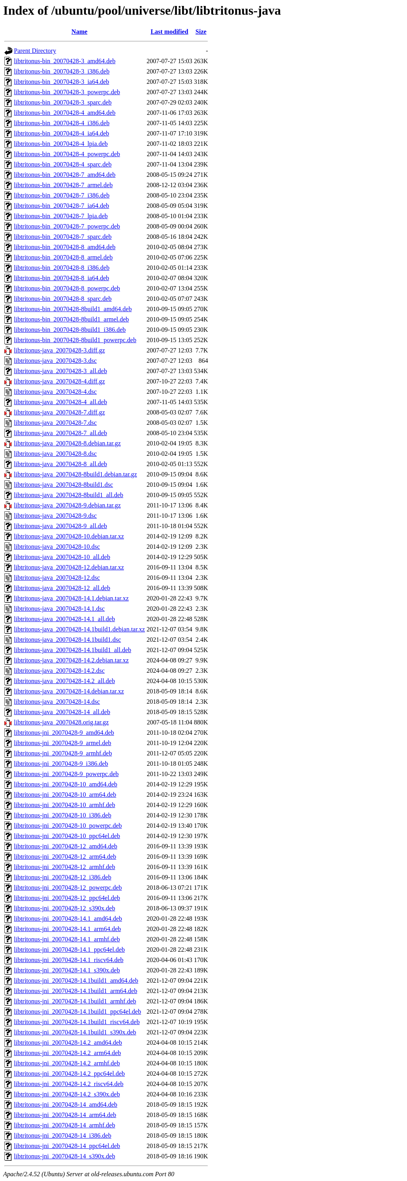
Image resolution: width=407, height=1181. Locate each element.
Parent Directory (35, 50)
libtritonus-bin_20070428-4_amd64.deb (65, 112)
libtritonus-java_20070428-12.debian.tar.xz (69, 567)
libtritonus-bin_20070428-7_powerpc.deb (67, 226)
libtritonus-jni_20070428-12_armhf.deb (64, 866)
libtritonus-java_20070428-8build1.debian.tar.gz (75, 474)
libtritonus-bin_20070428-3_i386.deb (61, 71)
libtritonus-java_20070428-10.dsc (57, 546)
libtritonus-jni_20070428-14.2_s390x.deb (67, 1094)
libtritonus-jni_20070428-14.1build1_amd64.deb (76, 980)
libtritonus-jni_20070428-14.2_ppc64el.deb (69, 1073)
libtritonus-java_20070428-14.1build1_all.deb (72, 650)
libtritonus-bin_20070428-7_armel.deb (63, 185)
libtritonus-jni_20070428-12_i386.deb (62, 877)
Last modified (169, 31)
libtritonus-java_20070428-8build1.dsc (63, 484)
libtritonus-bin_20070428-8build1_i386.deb (70, 329)
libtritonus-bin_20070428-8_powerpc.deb (67, 288)
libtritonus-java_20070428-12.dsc (57, 577)
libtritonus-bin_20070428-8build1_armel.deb (71, 319)
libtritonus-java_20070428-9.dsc (55, 515)
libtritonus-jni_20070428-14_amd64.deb (65, 1104)
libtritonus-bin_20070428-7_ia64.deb (61, 205)
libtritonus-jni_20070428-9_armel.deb (62, 743)
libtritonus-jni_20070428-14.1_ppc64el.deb (69, 949)
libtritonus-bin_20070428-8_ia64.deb (61, 278)
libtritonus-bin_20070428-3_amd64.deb (65, 61)
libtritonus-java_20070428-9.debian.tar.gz (67, 505)
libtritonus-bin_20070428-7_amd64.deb (65, 174)
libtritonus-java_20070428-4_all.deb (60, 402)
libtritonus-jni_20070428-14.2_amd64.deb (68, 1042)
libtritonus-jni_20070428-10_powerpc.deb (68, 825)
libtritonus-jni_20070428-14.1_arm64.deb (67, 928)
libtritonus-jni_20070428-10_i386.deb (62, 815)
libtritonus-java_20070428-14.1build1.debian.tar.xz (79, 629)
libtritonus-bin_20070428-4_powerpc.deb (67, 154)
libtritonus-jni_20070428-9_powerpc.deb (66, 774)
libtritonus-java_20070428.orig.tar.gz (61, 722)
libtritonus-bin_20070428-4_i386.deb (61, 123)
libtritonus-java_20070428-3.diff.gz (59, 350)
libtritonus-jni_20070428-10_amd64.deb (65, 784)
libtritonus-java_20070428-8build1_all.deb (68, 495)
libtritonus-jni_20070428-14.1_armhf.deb (67, 939)
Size (201, 31)
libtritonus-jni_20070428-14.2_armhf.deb (67, 1063)
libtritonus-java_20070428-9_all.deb (60, 526)
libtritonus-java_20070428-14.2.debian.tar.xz (71, 660)
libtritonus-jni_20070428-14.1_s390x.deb (67, 970)
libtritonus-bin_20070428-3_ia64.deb (61, 81)
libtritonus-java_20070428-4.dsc (55, 391)
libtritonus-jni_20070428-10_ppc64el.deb (67, 836)
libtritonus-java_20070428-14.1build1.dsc (67, 639)
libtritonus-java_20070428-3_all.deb (60, 371)
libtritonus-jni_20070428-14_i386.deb (62, 1135)
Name (79, 31)
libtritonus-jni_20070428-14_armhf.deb (64, 1125)
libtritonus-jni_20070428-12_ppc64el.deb (67, 897)
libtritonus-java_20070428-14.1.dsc (59, 608)
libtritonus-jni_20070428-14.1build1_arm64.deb (75, 990)
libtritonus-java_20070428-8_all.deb (60, 464)
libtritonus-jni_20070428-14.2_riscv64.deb (69, 1083)
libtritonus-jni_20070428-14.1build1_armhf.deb (75, 1001)
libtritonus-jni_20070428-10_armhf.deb (64, 805)
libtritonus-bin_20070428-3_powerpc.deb (67, 92)
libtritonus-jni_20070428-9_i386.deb (61, 763)
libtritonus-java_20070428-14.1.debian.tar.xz (71, 598)
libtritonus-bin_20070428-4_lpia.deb (61, 143)
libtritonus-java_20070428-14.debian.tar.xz (69, 691)
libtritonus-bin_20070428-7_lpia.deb (61, 216)
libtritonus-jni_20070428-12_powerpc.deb (68, 887)
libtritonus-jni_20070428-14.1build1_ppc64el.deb (77, 1011)
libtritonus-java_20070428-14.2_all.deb (64, 681)
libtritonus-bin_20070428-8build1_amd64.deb (73, 309)
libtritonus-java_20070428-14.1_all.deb (64, 619)
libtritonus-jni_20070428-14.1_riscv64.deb (69, 959)
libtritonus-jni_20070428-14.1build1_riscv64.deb (77, 1021)
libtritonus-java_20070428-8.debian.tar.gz (67, 443)
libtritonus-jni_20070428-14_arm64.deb (65, 1114)
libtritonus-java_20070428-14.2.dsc (59, 670)
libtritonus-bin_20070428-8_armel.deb (63, 257)
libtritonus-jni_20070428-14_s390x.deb (64, 1156)
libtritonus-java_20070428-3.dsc (55, 360)
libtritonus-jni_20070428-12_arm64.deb (65, 856)
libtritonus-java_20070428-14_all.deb (62, 712)
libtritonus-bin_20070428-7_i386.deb (61, 195)
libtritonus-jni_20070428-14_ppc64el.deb (67, 1145)
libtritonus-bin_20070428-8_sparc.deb (63, 298)
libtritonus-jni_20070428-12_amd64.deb (65, 846)
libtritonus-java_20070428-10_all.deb (62, 557)
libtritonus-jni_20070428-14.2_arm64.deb (67, 1052)
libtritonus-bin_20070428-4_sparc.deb (63, 164)
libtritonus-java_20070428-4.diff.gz (59, 381)
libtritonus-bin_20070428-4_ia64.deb (61, 133)
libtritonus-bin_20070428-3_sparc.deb (63, 102)
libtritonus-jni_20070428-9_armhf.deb (63, 753)
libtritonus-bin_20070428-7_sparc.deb (63, 236)
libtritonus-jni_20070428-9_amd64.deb (64, 732)
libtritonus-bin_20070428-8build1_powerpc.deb (75, 340)
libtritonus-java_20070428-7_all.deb (60, 433)
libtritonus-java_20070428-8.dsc (55, 453)
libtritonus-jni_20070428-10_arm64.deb (65, 794)
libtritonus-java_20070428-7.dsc (55, 422)
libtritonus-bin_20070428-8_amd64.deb (65, 247)
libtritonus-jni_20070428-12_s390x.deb (64, 908)
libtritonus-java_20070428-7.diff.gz (59, 412)
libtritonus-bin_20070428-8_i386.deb (61, 267)
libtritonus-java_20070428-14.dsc (57, 701)
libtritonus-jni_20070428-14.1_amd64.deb (68, 918)
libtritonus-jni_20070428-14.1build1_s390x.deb (75, 1032)
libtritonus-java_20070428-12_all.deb (62, 588)
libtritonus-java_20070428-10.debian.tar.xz (69, 536)
